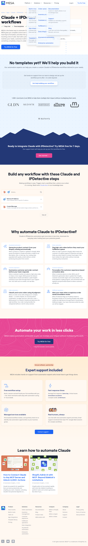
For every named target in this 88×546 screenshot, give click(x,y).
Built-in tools (11, 512)
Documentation (39, 509)
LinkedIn (13, 541)
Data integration (26, 525)
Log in (71, 3)
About (64, 509)
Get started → (44, 155)
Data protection (80, 515)
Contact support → (44, 432)
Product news (39, 515)
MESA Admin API (40, 517)
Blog (36, 512)
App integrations (13, 517)
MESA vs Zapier (53, 514)
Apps (8, 12)
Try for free (81, 3)
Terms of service (80, 512)
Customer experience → (15, 267)
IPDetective (20, 12)
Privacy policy (80, 509)
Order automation (27, 509)
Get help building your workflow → (44, 83)
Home (3, 12)
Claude (13, 12)
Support (65, 515)
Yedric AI (10, 515)
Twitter (2, 541)
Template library (12, 520)
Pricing (10, 522)
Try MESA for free (10, 47)
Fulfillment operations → (58, 290)
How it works (12, 509)
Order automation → (14, 290)
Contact (65, 517)
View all (44, 215)
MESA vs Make (53, 516)
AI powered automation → (15, 245)
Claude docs (44, 185)
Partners (65, 512)
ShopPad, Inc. (83, 541)
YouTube (8, 541)
